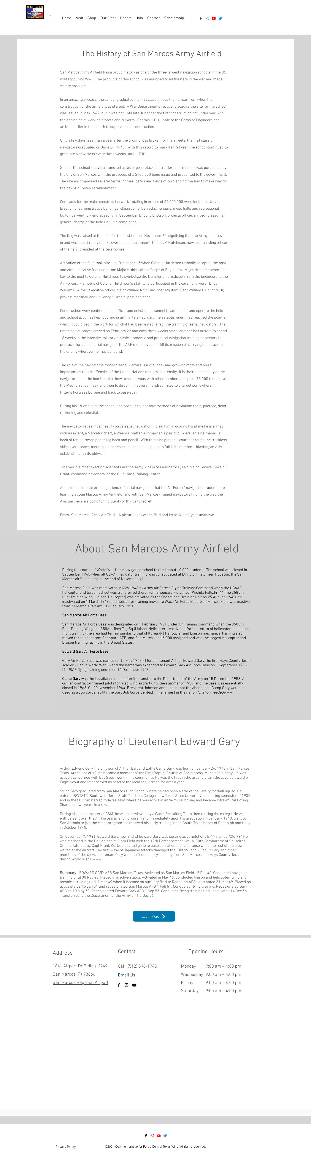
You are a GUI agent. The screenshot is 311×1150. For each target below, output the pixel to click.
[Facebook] (118, 985)
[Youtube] (214, 18)
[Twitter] (220, 18)
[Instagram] (207, 18)
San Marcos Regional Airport (80, 982)
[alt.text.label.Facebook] (201, 18)
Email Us (126, 975)
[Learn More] (154, 916)
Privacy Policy (66, 1147)
